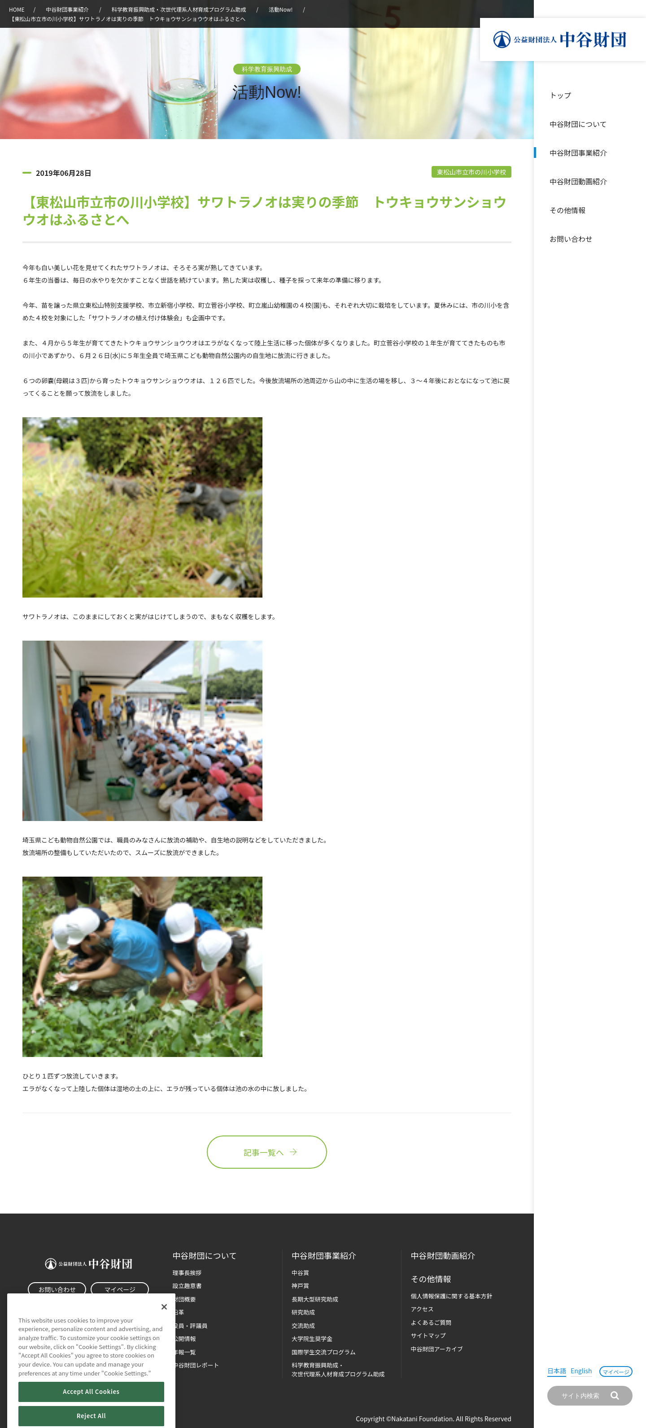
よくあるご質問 (430, 1322)
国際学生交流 (324, 1352)
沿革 (633, 181)
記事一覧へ (267, 1152)
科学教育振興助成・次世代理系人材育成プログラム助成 (179, 9)
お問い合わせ (571, 238)
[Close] (164, 1322)
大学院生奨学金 (312, 1338)
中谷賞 (300, 1272)
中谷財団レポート (196, 1365)
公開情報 (184, 1338)
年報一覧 (184, 1352)
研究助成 (303, 1312)
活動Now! (280, 9)
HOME (16, 9)
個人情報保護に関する (451, 1296)
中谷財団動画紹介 (578, 181)
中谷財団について (578, 123)
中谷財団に (205, 1255)
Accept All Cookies (91, 1406)
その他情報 (567, 210)
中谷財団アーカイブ (436, 1349)
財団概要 (184, 1299)
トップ (560, 95)
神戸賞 (300, 1285)
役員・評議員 (190, 1325)
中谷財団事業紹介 (578, 152)
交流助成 (303, 1325)
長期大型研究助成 (315, 1299)
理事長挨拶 (187, 1272)
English (581, 1370)
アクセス (421, 1309)
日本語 (556, 1370)
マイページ (615, 1372)
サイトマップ (427, 1335)
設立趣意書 (187, 1285)
